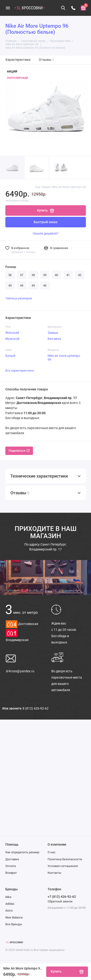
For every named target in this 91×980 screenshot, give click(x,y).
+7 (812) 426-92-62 (62, 896)
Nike (8, 897)
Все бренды (13, 924)
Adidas (9, 903)
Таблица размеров (18, 298)
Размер (10, 267)
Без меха (54, 339)
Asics (9, 910)
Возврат (11, 872)
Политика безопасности (65, 859)
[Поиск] (63, 7)
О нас (51, 852)
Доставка (12, 859)
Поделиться (19, 450)
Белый (10, 356)
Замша (53, 333)
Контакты (54, 872)
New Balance (14, 917)
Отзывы (46, 60)
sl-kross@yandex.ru (20, 671)
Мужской (12, 339)
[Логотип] (14, 942)
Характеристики (17, 60)
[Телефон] (73, 7)
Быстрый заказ (45, 222)
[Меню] (8, 8)
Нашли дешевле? (45, 233)
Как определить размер (22, 852)
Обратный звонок (60, 901)
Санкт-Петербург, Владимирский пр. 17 (45, 547)
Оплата (10, 866)
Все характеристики (19, 370)
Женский (12, 333)
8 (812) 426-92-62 (36, 708)
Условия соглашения (63, 866)
